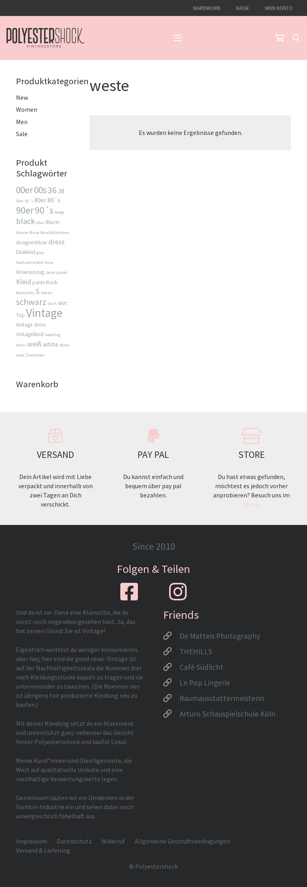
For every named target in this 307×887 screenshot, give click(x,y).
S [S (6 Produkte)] (38, 291)
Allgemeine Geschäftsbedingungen (182, 841)
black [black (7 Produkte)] (25, 221)
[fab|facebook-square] (129, 592)
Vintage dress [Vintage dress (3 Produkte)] (31, 324)
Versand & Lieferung (43, 850)
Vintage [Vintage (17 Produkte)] (44, 312)
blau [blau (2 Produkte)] (40, 222)
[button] (177, 38)
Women (26, 109)
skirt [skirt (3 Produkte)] (62, 303)
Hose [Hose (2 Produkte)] (48, 262)
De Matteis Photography (219, 636)
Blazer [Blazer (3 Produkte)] (53, 222)
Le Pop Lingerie (204, 682)
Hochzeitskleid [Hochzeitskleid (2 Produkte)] (29, 262)
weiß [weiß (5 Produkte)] (34, 343)
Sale (22, 134)
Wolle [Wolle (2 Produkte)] (64, 345)
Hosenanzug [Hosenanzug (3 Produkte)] (30, 272)
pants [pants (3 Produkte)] (38, 282)
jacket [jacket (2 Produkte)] (61, 272)
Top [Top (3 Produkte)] (20, 315)
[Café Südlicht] (171, 667)
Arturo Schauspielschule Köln (227, 714)
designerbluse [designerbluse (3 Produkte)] (31, 242)
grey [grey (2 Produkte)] (40, 252)
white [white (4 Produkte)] (50, 344)
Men (22, 122)
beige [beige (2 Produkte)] (59, 212)
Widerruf (113, 841)
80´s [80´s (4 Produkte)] (54, 200)
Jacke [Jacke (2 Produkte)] (50, 272)
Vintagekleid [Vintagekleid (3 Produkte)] (30, 334)
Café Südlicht (201, 667)
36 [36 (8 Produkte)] (52, 190)
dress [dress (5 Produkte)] (56, 241)
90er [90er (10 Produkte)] (25, 210)
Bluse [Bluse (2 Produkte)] (34, 232)
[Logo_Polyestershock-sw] (45, 38)
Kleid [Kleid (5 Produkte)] (23, 281)
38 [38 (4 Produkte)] (61, 191)
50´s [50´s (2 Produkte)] (29, 201)
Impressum (31, 841)
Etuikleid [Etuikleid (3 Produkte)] (25, 252)
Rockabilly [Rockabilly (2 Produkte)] (25, 292)
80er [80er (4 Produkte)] (40, 200)
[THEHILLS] (171, 651)
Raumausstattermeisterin (221, 698)
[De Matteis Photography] (171, 636)
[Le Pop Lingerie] (171, 683)
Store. (251, 504)
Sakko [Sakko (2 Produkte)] (46, 292)
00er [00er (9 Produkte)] (24, 190)
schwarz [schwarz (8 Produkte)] (31, 301)
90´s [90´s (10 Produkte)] (44, 210)
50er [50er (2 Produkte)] (20, 201)
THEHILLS (195, 651)
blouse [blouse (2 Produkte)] (22, 232)
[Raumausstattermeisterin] (171, 698)
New (22, 97)
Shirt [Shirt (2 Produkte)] (52, 303)
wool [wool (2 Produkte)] (20, 355)
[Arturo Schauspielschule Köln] (171, 714)
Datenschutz (74, 841)
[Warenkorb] (279, 38)
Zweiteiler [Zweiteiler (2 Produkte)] (35, 355)
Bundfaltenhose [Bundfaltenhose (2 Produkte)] (54, 232)
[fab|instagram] (178, 592)
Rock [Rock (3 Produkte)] (51, 282)
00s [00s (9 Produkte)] (40, 190)
